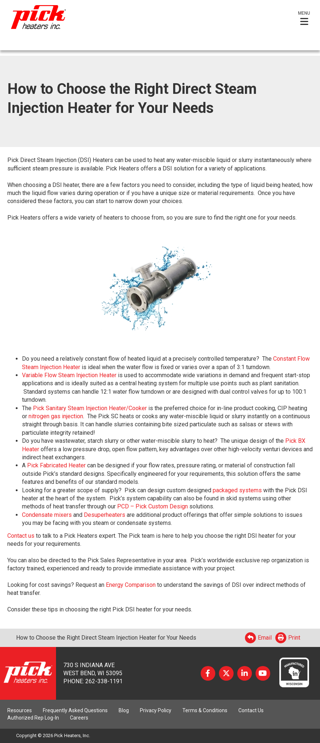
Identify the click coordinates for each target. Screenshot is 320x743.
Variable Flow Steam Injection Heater (69, 375)
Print (287, 637)
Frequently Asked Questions (75, 710)
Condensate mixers (47, 514)
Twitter (226, 673)
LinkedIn (244, 673)
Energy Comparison (131, 584)
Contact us (20, 535)
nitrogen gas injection (56, 416)
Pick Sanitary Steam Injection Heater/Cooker (90, 408)
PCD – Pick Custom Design (152, 506)
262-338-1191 (104, 681)
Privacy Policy (155, 710)
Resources (19, 710)
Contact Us (251, 710)
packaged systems (237, 490)
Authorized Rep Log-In (33, 718)
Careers (79, 718)
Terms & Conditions (204, 710)
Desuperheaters (104, 514)
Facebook (208, 673)
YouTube (263, 673)
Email (258, 637)
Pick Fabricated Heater (56, 465)
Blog (124, 710)
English (16, 43)
